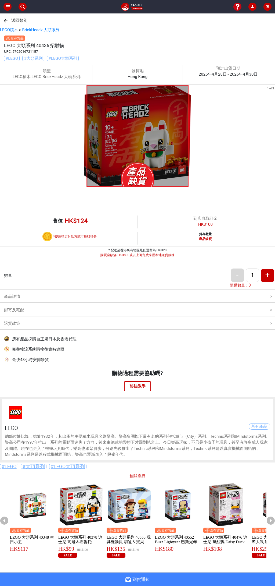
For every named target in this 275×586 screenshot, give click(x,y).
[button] (131, 183)
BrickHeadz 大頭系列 (41, 29)
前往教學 (137, 386)
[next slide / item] (271, 137)
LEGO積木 (9, 29)
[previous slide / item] (4, 137)
